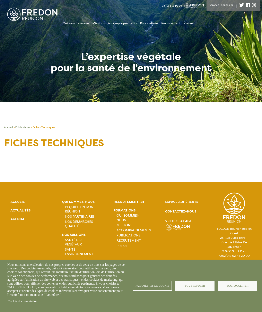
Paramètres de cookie (152, 285)
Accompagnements (122, 23)
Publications (149, 23)
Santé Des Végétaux (73, 242)
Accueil (8, 127)
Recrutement (171, 23)
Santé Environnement (79, 251)
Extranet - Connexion (221, 5)
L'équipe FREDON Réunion (79, 209)
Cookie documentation (22, 301)
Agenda (17, 219)
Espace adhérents (181, 202)
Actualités (20, 210)
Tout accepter (237, 285)
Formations (125, 210)
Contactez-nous (180, 211)
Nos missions (74, 235)
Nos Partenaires (80, 216)
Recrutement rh (129, 202)
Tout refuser (195, 285)
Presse (188, 23)
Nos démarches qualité (79, 223)
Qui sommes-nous (76, 23)
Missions (98, 23)
